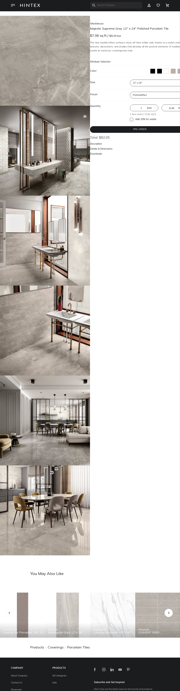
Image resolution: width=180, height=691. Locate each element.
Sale (54, 683)
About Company (19, 676)
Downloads (96, 154)
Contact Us (16, 683)
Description (96, 144)
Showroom (16, 690)
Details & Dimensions (101, 149)
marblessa (96, 23)
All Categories (59, 676)
